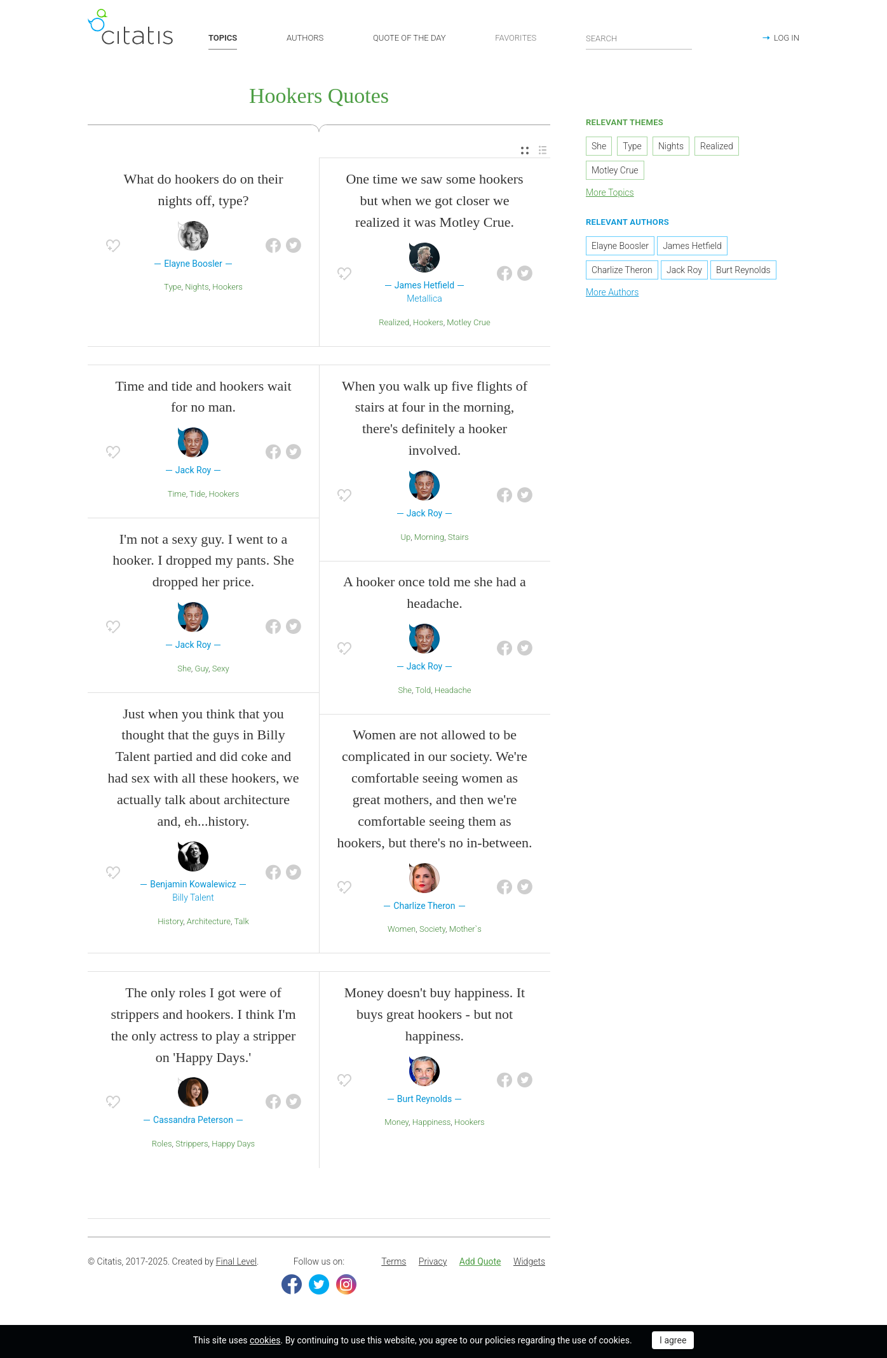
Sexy (220, 668)
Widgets (529, 1261)
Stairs (458, 537)
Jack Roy (684, 270)
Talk (241, 921)
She (184, 668)
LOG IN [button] (786, 38)
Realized (394, 322)
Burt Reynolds (743, 270)
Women (402, 929)
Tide (197, 494)
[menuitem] (524, 151)
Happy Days (233, 1143)
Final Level (236, 1261)
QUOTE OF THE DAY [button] (409, 38)
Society (432, 929)
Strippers (191, 1143)
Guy (202, 668)
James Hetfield (692, 246)
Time (177, 494)
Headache (453, 690)
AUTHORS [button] (305, 38)
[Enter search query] (639, 38)
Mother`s (465, 929)
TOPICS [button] (222, 38)
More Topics (610, 192)
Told (423, 690)
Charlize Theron (622, 270)
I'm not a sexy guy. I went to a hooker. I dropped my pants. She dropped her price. (203, 560)
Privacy (433, 1261)
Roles (162, 1143)
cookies (265, 1340)
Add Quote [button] (480, 1261)
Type (172, 287)
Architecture (209, 921)
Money (396, 1122)
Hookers (227, 287)
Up (405, 537)
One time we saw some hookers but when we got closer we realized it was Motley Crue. (434, 200)
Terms (393, 1261)
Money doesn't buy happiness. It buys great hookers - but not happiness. (434, 1014)
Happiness (431, 1122)
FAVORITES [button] (515, 38)
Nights (196, 287)
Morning (429, 537)
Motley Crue (468, 322)
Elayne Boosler (620, 246)
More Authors (612, 292)
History (170, 921)
